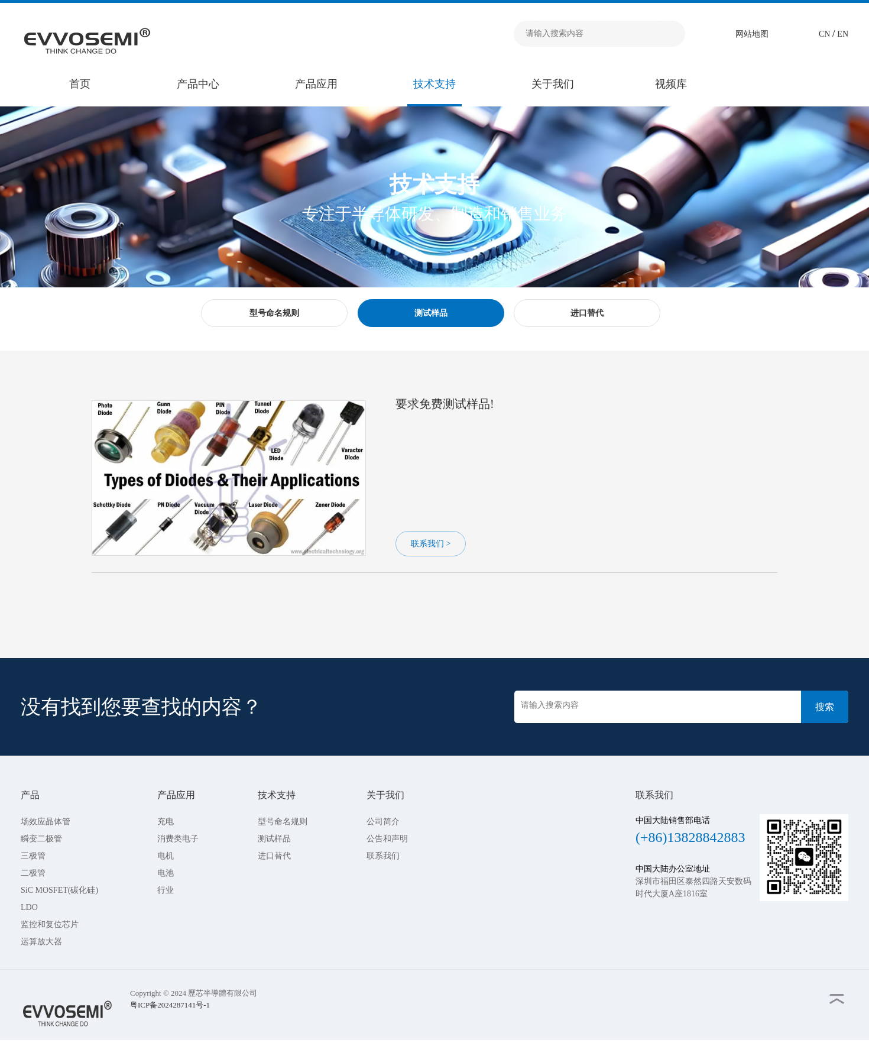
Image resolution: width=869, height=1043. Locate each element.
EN (842, 34)
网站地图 (752, 34)
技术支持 (434, 84)
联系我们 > (430, 543)
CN (825, 34)
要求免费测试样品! (444, 403)
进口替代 (274, 855)
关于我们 (552, 84)
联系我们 (383, 855)
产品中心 (198, 84)
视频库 (671, 84)
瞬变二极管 (41, 838)
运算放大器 (41, 941)
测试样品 (274, 838)
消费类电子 (178, 838)
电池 (165, 873)
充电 (165, 821)
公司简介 (383, 821)
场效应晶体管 (45, 821)
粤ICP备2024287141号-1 (170, 1004)
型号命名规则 (282, 821)
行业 (165, 890)
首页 (79, 84)
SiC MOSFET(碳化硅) (59, 890)
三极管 (33, 855)
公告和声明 (387, 838)
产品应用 (316, 84)
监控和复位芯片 (50, 924)
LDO (29, 907)
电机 (165, 855)
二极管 (33, 873)
